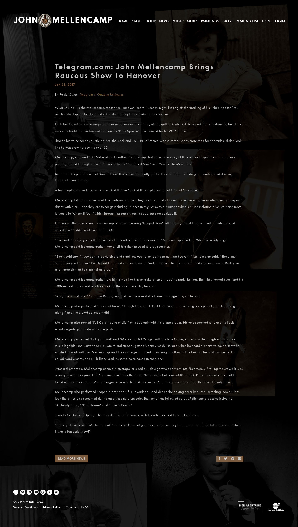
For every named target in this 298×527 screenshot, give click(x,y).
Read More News (71, 458)
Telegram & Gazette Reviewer (101, 94)
